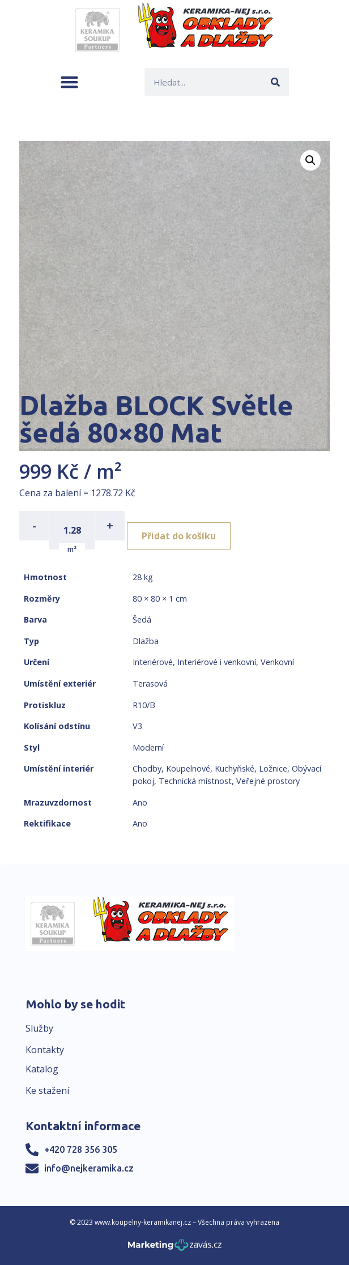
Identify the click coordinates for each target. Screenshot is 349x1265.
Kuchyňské (234, 768)
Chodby (147, 768)
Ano (140, 802)
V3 (137, 726)
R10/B (144, 705)
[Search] (275, 82)
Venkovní (277, 662)
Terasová (150, 683)
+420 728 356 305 (80, 1149)
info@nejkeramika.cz (89, 1168)
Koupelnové (188, 768)
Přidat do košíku (179, 536)
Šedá (142, 619)
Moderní (148, 747)
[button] (69, 82)
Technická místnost (195, 781)
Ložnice (273, 768)
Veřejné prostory (268, 781)
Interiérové (153, 662)
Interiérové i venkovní (216, 662)
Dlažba (146, 641)
